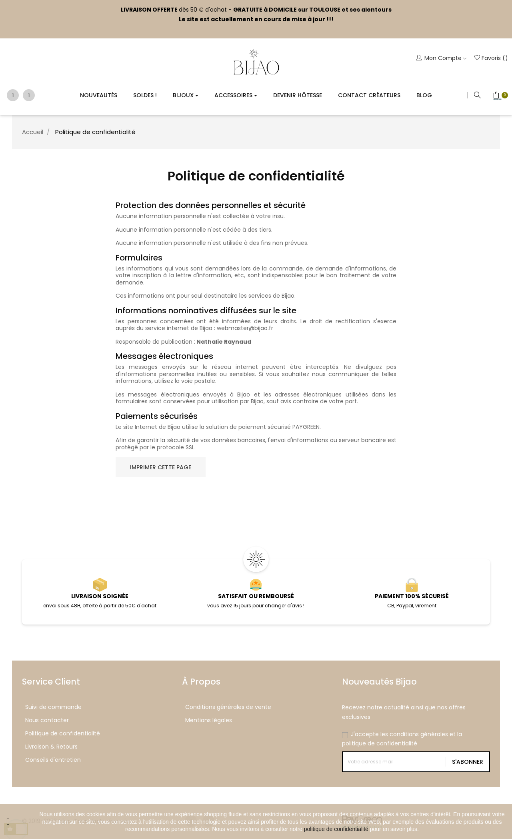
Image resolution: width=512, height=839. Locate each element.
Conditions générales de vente (228, 707)
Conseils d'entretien (53, 760)
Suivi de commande (53, 707)
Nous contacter (47, 720)
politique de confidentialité (336, 829)
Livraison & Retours (51, 747)
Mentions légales (208, 720)
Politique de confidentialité (62, 733)
